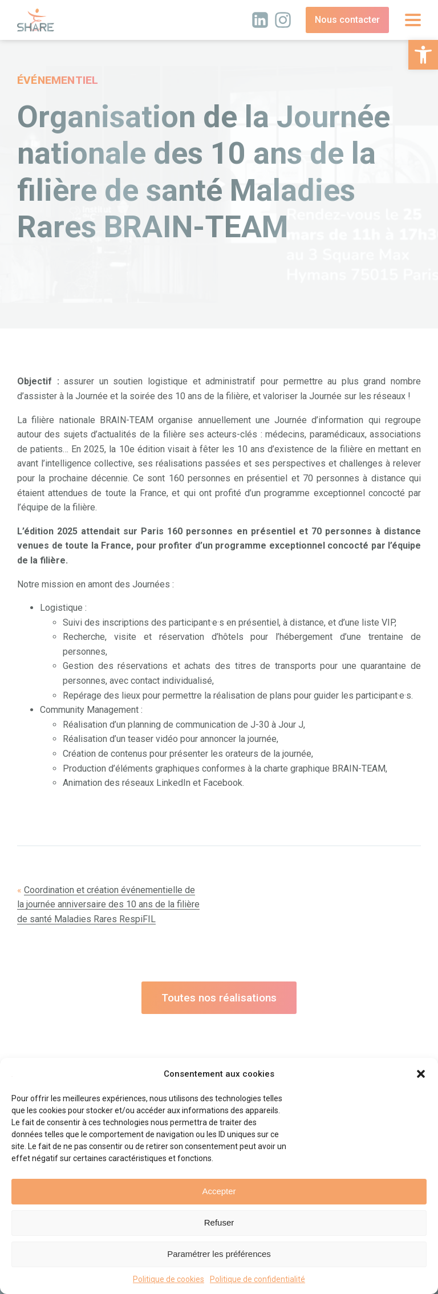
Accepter (219, 1191)
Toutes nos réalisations (219, 997)
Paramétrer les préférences (219, 1254)
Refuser (219, 1222)
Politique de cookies (168, 1279)
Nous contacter (347, 19)
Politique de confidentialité (257, 1279)
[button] (423, 55)
